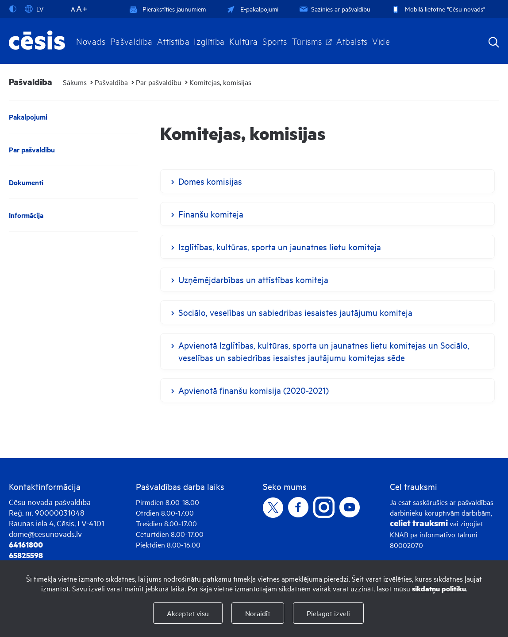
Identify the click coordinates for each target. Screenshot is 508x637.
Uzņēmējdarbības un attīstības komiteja (253, 279)
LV (34, 9)
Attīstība (173, 41)
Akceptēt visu (188, 613)
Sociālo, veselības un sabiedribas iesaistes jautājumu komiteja (295, 312)
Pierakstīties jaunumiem (167, 8)
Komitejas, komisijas (220, 82)
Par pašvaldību (158, 82)
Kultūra (243, 41)
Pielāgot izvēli (328, 613)
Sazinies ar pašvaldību (334, 8)
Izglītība (209, 41)
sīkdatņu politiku (439, 588)
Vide (381, 41)
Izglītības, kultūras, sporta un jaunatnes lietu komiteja (279, 246)
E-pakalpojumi (251, 8)
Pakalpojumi (28, 117)
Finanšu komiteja (210, 213)
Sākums (75, 82)
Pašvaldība (131, 41)
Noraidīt (257, 613)
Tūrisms (307, 41)
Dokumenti (26, 182)
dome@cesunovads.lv (45, 533)
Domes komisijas (210, 180)
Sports (274, 41)
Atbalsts (352, 41)
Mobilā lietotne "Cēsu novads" (437, 8)
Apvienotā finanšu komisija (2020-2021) (253, 390)
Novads (91, 41)
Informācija (26, 215)
